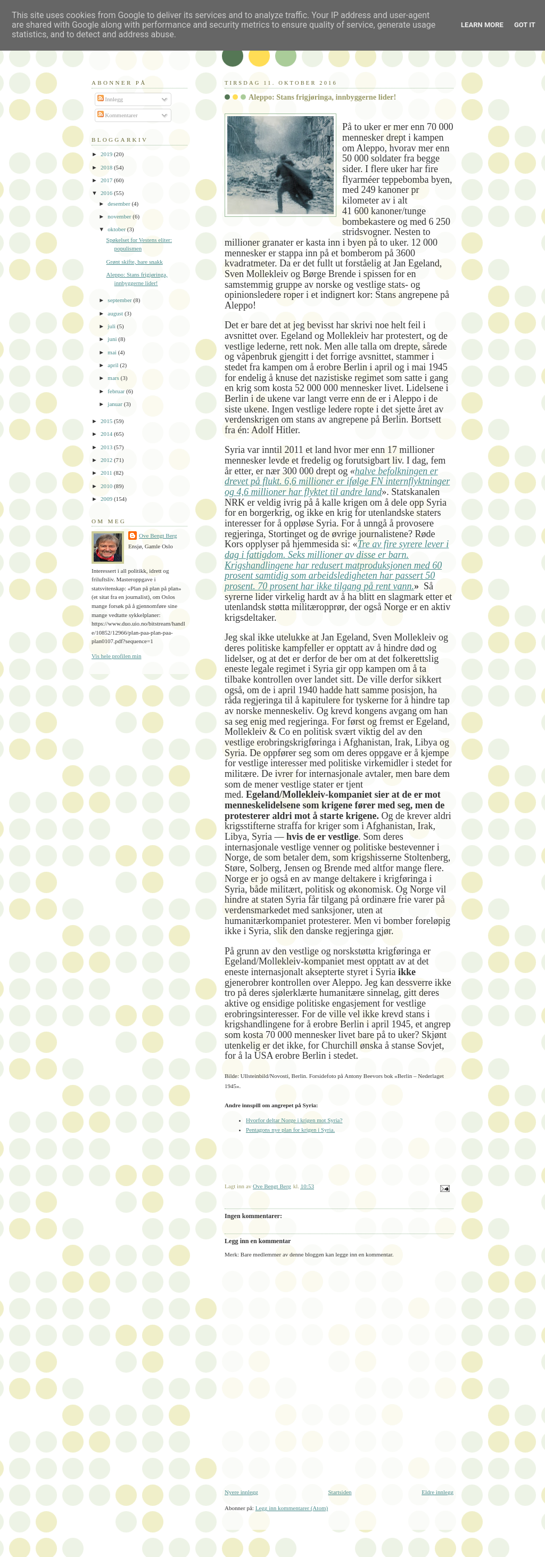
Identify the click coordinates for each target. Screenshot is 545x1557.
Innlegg (110, 99)
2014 (107, 434)
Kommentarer (117, 115)
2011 (107, 472)
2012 (107, 460)
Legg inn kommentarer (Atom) (291, 1508)
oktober (117, 229)
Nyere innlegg (241, 1492)
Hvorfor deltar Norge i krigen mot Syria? (294, 1120)
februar (117, 391)
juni (113, 339)
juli (112, 326)
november (120, 216)
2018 (107, 167)
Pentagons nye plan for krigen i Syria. (290, 1129)
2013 (107, 447)
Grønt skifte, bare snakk (134, 261)
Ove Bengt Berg (158, 535)
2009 (107, 499)
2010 (107, 486)
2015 (107, 421)
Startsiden (339, 1492)
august (116, 313)
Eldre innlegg (437, 1492)
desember (119, 203)
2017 (107, 180)
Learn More (482, 25)
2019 (107, 154)
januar (115, 404)
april (114, 365)
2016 (107, 193)
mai (113, 352)
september (120, 300)
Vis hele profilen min (117, 656)
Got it (524, 25)
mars (114, 378)
